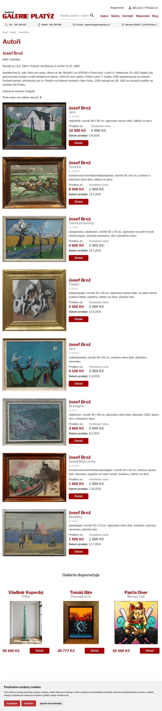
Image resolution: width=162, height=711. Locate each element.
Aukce (104, 16)
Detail (79, 143)
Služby (115, 16)
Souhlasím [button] (12, 703)
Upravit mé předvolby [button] (50, 703)
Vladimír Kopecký (26, 594)
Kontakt (127, 16)
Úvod (4, 32)
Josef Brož (24, 32)
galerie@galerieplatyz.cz (97, 24)
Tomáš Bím (81, 594)
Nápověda (142, 16)
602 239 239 (55, 24)
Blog (155, 16)
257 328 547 (20, 24)
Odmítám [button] (28, 703)
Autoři (13, 32)
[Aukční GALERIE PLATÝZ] (28, 17)
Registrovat (117, 7)
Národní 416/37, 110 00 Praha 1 (141, 24)
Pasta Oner (136, 594)
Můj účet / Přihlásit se (143, 8)
